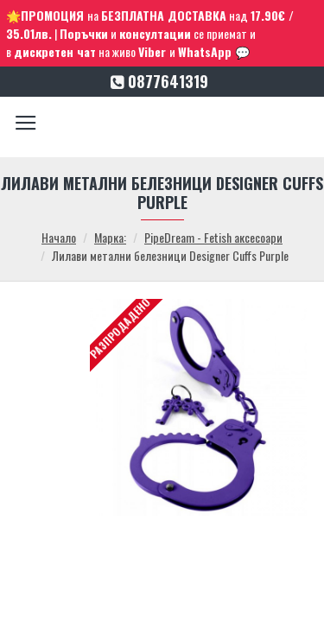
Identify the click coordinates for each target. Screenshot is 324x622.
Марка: (110, 237)
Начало (58, 237)
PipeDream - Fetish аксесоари (213, 237)
